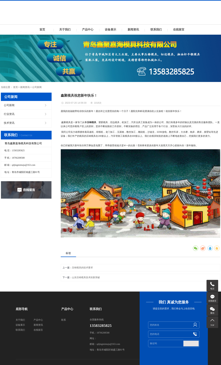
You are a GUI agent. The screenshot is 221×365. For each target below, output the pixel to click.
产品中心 (87, 29)
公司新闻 (37, 87)
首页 (42, 29)
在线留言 (178, 29)
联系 (63, 320)
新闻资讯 (133, 29)
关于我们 (65, 29)
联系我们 (156, 29)
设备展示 (110, 29)
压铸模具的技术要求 (82, 267)
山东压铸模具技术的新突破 (86, 277)
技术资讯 (9, 122)
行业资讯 (9, 114)
